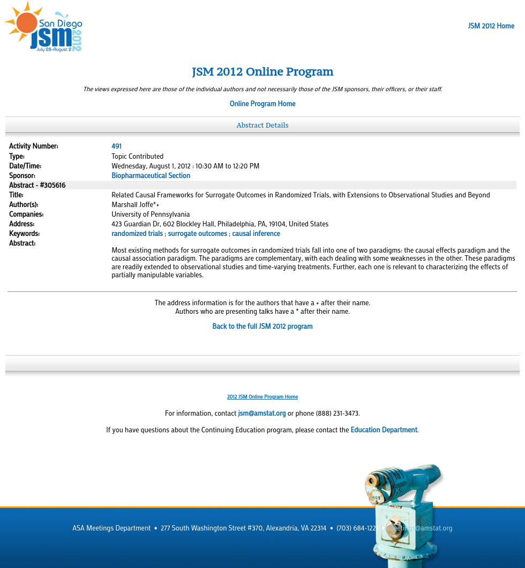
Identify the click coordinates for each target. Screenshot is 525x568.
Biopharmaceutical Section (150, 175)
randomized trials (137, 233)
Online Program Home (263, 103)
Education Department (384, 429)
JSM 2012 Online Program (262, 71)
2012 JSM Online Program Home (262, 396)
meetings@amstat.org (420, 527)
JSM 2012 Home (491, 25)
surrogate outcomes (197, 233)
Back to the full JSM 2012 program (262, 326)
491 (116, 146)
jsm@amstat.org (262, 413)
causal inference (256, 233)
